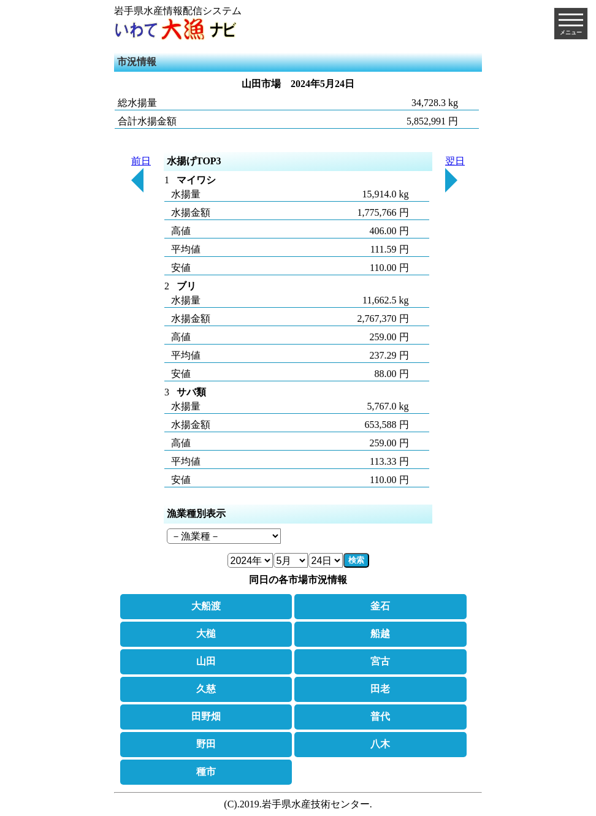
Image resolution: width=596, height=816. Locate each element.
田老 (380, 689)
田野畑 (206, 716)
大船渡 (206, 606)
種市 (206, 771)
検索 (356, 560)
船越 (380, 633)
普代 (380, 716)
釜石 (380, 606)
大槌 (206, 633)
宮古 (380, 661)
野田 (206, 744)
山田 (206, 661)
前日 (141, 174)
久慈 (206, 689)
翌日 (455, 174)
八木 (380, 744)
